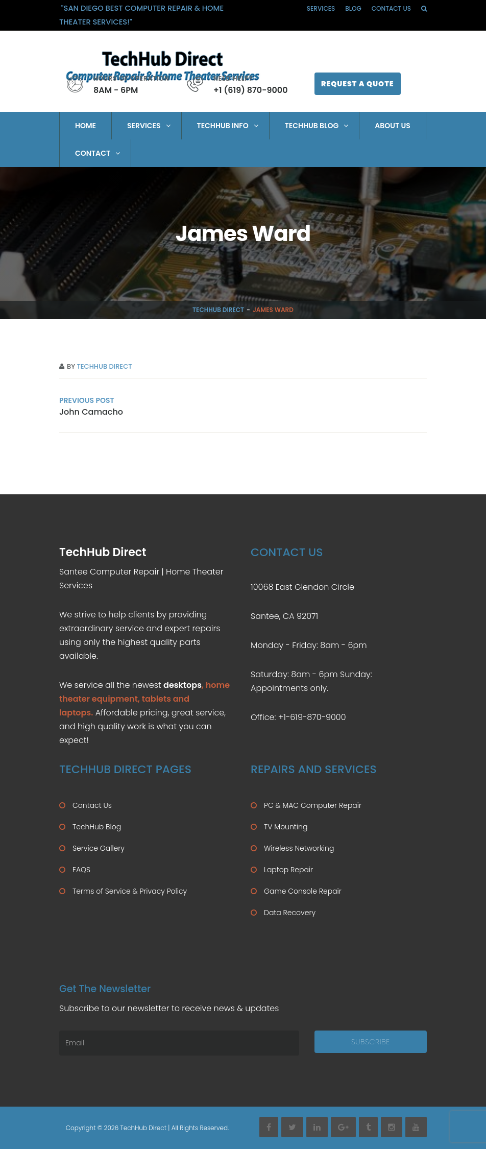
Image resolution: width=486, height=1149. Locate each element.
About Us (392, 126)
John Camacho (91, 412)
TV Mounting (285, 827)
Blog (353, 8)
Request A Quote (357, 84)
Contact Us (391, 8)
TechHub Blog (312, 126)
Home (85, 126)
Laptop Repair (288, 870)
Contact (92, 153)
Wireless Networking (299, 848)
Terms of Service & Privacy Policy (129, 891)
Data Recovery (289, 912)
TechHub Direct (218, 309)
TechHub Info (223, 126)
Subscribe (370, 1042)
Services (321, 8)
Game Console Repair (303, 891)
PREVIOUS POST (86, 400)
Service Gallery (98, 848)
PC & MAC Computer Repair (312, 805)
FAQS (81, 870)
